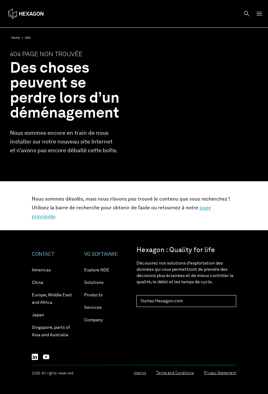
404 (28, 37)
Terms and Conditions (175, 373)
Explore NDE (96, 270)
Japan (38, 315)
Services (93, 307)
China (37, 282)
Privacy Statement (220, 373)
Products (93, 295)
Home (15, 37)
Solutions (93, 282)
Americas (41, 270)
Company (93, 320)
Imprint (140, 373)
